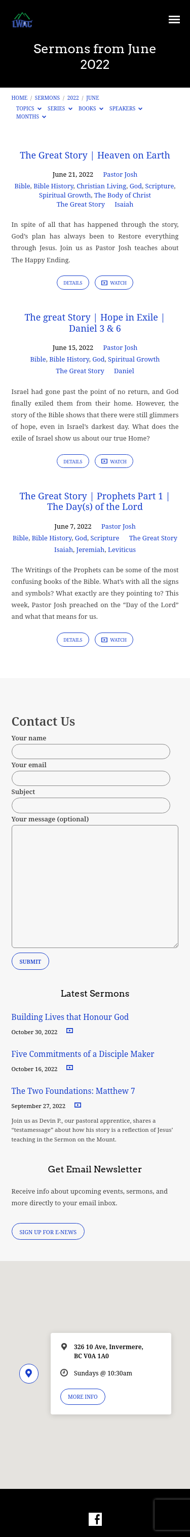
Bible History (53, 185)
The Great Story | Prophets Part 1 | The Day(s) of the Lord (94, 501)
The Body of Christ (122, 195)
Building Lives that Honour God (70, 1017)
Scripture (159, 185)
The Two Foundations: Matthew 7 (74, 1091)
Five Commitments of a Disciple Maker (83, 1054)
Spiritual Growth (65, 195)
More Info (83, 1396)
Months (31, 116)
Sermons (47, 97)
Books (91, 108)
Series (60, 108)
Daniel (124, 370)
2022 (73, 97)
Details (72, 283)
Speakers (125, 108)
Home (20, 97)
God (136, 185)
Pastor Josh (120, 174)
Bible (22, 185)
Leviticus (122, 549)
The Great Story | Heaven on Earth (95, 155)
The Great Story (81, 204)
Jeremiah (91, 549)
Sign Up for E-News (48, 1232)
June (92, 97)
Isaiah (124, 204)
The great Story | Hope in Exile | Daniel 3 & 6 (94, 322)
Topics (29, 108)
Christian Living (101, 185)
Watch (114, 283)
